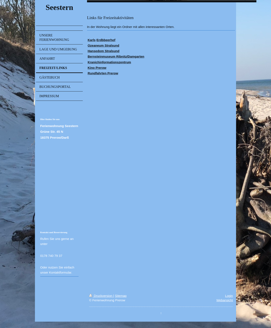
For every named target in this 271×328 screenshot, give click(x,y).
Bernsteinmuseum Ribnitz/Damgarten (116, 56)
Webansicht (224, 300)
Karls (92, 40)
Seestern (59, 7)
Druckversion (101, 296)
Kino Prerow (97, 67)
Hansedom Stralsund (103, 51)
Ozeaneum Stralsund (103, 45)
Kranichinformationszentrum (109, 62)
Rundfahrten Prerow (103, 73)
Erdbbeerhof (106, 40)
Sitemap (121, 296)
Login (229, 296)
